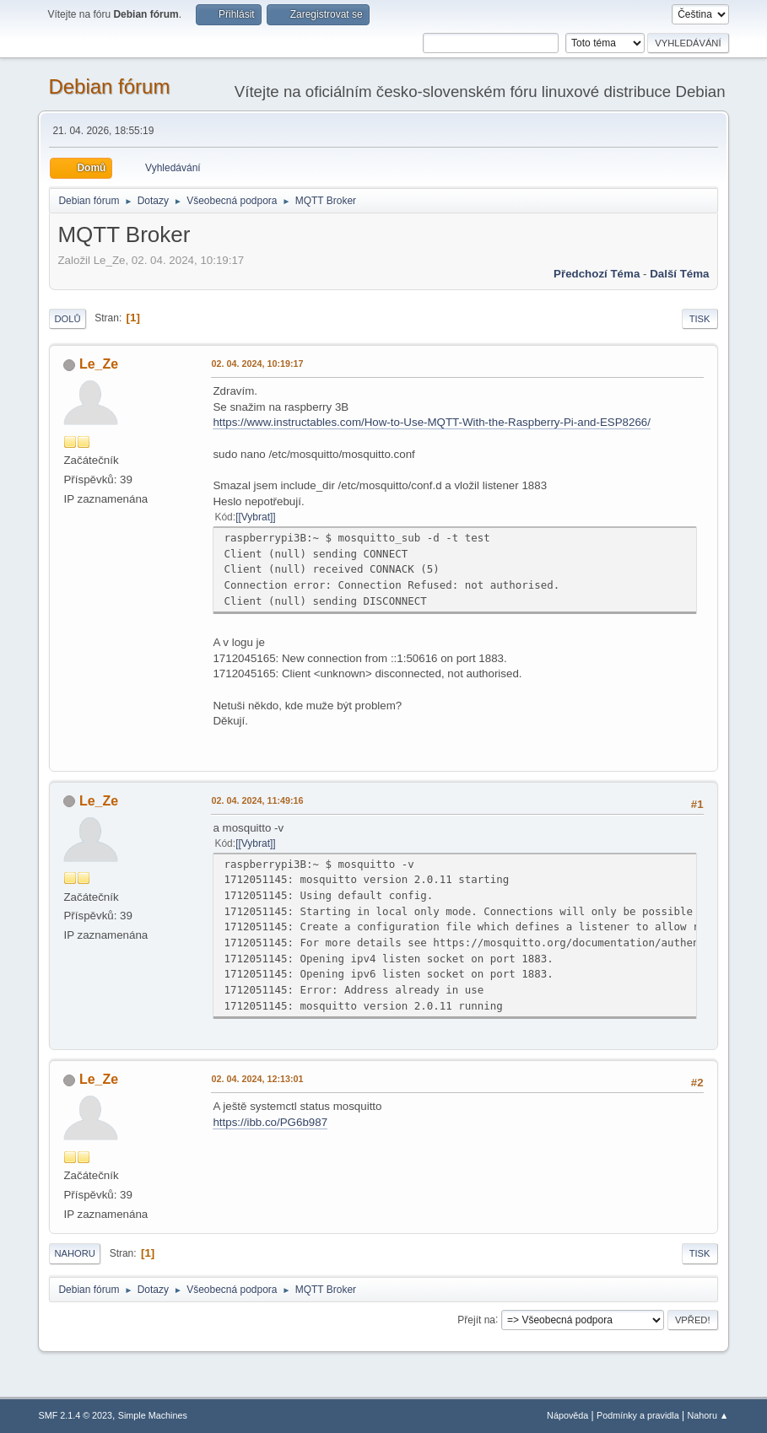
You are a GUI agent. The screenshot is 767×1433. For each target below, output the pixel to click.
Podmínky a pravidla (638, 1415)
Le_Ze (98, 364)
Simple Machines (152, 1415)
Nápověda (567, 1415)
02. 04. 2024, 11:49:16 (257, 800)
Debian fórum (109, 86)
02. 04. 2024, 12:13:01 (257, 1079)
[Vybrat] (255, 517)
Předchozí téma (597, 273)
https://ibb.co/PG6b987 (270, 1122)
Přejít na (476, 1319)
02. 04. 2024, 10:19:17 (257, 363)
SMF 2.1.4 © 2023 (75, 1415)
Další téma (679, 273)
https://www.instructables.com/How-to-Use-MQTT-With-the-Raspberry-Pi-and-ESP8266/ (431, 422)
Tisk (699, 319)
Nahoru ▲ (708, 1415)
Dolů (67, 319)
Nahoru (74, 1253)
